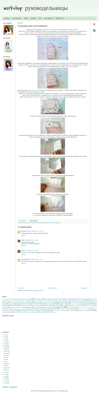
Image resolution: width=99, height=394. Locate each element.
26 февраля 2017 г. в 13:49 (36, 259)
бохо (19, 302)
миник (80, 305)
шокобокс (22, 312)
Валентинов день (24, 299)
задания (29, 222)
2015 (5, 374)
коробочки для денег (25, 305)
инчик (60, 303)
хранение (65, 310)
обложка (36, 307)
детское (78, 302)
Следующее (21, 288)
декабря (6, 347)
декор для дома (63, 302)
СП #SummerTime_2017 (42, 300)
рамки (34, 309)
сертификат (62, 309)
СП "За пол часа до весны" (14, 300)
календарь (66, 303)
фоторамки (47, 310)
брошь (23, 302)
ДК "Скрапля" (59, 299)
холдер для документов (56, 310)
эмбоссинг (46, 312)
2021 (5, 336)
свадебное (53, 309)
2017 (5, 345)
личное (41, 305)
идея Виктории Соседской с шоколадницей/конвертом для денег (60, 29)
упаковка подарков (49, 222)
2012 (5, 380)
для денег (24, 222)
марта (5, 365)
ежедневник (16, 303)
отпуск (69, 307)
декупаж (73, 302)
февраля (6, 367)
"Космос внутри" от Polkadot (35, 90)
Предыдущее (84, 288)
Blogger (66, 390)
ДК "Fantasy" (38, 299)
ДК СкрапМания (69, 299)
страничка (89, 309)
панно (74, 307)
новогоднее (27, 307)
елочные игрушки (26, 303)
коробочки (14, 305)
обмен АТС (59, 18)
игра (54, 303)
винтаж (29, 302)
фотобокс (40, 310)
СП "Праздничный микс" (29, 300)
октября (6, 351)
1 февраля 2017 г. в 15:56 (36, 231)
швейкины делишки (84, 310)
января (5, 370)
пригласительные (21, 309)
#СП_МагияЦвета (6, 299)
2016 (5, 372)
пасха (8, 309)
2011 (5, 383)
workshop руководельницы (35, 8)
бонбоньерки (14, 302)
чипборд (75, 310)
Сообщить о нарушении (9, 387)
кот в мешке (48, 18)
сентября (6, 353)
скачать (33, 18)
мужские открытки (90, 305)
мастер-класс (55, 305)
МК (40, 18)
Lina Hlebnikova (25, 259)
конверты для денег (35, 222)
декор (54, 302)
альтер (93, 300)
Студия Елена (53, 300)
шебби (92, 310)
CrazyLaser (14, 299)
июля (5, 357)
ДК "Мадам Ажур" (49, 299)
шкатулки (9, 312)
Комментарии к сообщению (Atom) (34, 290)
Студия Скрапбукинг (62, 300)
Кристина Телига (25, 231)
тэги (15, 310)
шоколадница (56, 222)
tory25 (22, 240)
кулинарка (35, 305)
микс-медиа (65, 305)
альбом (86, 300)
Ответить (23, 235)
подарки (42, 222)
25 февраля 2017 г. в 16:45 (32, 250)
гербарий (49, 302)
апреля (5, 363)
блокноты (5, 302)
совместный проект (71, 309)
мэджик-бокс (13, 307)
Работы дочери (83, 299)
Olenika (23, 250)
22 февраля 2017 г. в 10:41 (31, 240)
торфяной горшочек (8, 310)
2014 (5, 376)
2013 (5, 378)
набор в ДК (20, 307)
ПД (76, 299)
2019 (5, 341)
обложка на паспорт (47, 307)
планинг (13, 309)
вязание (43, 302)
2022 (5, 334)
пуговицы (28, 309)
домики (10, 303)
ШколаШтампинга (78, 300)
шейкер (4, 312)
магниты (47, 305)
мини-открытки (74, 305)
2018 (5, 343)
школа (16, 312)
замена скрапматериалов (38, 303)
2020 (5, 339)
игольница (49, 303)
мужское (4, 307)
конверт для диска (84, 303)
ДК (30, 299)
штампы (36, 312)
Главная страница (52, 288)
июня (5, 359)
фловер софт (33, 310)
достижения (17, 18)
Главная (7, 18)
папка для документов (82, 307)
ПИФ (26, 18)
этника (54, 312)
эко (41, 312)
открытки (59, 307)
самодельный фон (43, 309)
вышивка (37, 302)
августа (6, 355)
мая (5, 361)
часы (70, 310)
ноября (5, 349)
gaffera (56, 390)
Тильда (71, 300)
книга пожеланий (74, 303)
